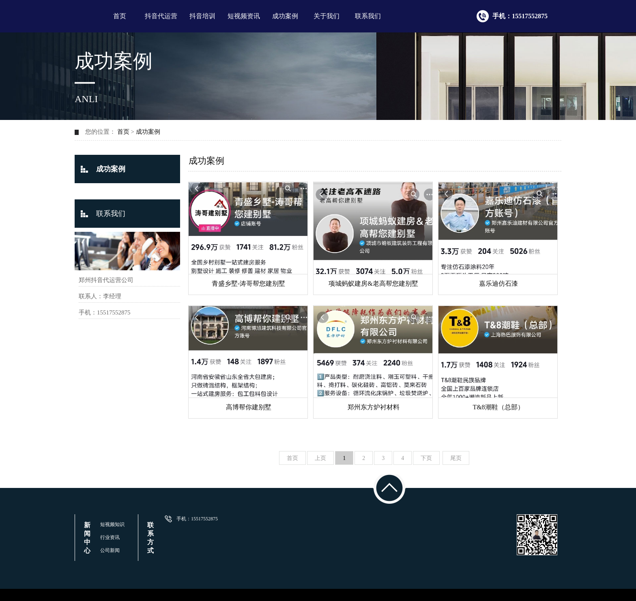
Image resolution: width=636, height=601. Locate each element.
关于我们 (326, 16)
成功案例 (285, 16)
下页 (426, 458)
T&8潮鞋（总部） (498, 407)
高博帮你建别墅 (248, 407)
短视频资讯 (244, 16)
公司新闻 (110, 550)
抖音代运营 (161, 16)
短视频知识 (112, 524)
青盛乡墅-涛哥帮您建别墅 (248, 283)
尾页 (456, 458)
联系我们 (368, 16)
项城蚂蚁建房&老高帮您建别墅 (373, 283)
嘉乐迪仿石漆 (498, 283)
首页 (119, 16)
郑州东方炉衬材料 (374, 407)
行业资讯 (110, 537)
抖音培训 (202, 16)
